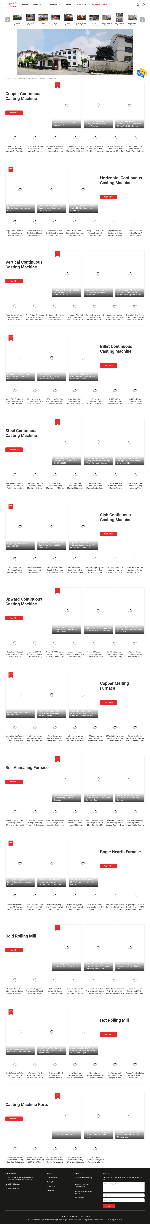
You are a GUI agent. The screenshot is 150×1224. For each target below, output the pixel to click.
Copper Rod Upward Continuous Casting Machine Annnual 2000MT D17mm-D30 (129, 629)
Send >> (109, 1206)
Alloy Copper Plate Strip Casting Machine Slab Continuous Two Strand (54, 149)
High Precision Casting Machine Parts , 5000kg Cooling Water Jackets (54, 1159)
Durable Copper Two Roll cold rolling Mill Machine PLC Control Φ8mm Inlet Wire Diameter (97, 966)
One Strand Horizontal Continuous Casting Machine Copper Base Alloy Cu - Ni (82, 208)
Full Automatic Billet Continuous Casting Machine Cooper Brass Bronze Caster (18, 376)
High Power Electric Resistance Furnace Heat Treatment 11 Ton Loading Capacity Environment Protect (50, 882)
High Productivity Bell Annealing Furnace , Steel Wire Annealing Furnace (128, 797)
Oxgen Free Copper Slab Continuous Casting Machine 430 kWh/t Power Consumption (82, 545)
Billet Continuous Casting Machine (116, 349)
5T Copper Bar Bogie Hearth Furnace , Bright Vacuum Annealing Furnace (19, 882)
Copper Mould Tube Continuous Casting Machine (65, 124)
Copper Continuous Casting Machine (23, 96)
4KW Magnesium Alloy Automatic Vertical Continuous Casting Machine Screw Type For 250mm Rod (129, 292)
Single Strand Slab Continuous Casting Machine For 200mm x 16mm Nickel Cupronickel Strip (75, 572)
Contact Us (50, 1191)
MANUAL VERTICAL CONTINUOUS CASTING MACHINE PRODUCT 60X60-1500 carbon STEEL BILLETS (66, 292)
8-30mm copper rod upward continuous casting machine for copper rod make (65, 629)
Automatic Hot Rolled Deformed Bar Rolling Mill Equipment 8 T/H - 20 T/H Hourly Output (82, 1050)
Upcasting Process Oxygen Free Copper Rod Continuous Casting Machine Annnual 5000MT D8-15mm (75, 656)
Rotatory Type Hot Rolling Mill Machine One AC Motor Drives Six (135, 1075)
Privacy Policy (85, 1216)
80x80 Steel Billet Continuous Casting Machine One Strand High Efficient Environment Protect (98, 461)
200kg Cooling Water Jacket (64, 1135)
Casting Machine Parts (26, 1104)
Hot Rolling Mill (114, 1020)
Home (7, 79)
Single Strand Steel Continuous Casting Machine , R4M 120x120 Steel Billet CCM (65, 461)
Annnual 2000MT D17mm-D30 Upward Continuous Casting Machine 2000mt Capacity (34, 656)
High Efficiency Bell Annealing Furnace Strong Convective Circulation (64, 797)
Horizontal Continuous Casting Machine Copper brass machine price (18, 208)
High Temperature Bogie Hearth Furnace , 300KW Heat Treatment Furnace (135, 907)
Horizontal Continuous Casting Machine (121, 180)
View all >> (14, 113)
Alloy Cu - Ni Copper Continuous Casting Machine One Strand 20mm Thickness (97, 124)
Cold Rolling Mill (20, 936)
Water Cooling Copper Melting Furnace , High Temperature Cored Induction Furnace (51, 713)
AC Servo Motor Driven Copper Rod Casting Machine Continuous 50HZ (98, 629)
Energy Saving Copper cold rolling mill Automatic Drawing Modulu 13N (129, 966)
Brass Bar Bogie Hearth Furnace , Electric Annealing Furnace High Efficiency (82, 882)
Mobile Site (73, 1216)
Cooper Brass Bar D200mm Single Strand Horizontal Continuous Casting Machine (51, 208)
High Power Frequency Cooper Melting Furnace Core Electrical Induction (75, 738)
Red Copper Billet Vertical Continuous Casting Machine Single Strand (55, 317)
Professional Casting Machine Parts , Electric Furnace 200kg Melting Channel (128, 1134)
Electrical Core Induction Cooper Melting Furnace (18, 713)
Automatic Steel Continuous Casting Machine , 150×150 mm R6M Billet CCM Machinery (54, 488)
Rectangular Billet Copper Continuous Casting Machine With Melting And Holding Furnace (129, 124)
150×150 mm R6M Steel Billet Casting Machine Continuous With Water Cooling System (82, 376)
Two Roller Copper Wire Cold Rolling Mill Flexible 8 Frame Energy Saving (34, 991)
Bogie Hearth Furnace (120, 851)
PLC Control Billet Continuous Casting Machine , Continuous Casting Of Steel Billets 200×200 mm (95, 403)
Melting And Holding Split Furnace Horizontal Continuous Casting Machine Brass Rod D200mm (95, 235)
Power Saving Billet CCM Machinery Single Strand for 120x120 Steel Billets (49, 376)
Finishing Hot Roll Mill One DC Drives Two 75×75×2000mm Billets (19, 1050)
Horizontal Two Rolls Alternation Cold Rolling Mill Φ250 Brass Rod (14, 991)
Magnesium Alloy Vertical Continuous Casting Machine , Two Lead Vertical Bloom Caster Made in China (15, 319)
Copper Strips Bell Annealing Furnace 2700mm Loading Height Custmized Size (98, 797)
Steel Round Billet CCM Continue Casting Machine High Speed (35, 486)
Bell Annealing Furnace (27, 767)
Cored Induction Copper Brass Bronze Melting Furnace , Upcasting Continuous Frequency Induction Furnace (83, 713)
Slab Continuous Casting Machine (116, 517)
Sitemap (62, 1216)
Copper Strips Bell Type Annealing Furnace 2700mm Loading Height (15, 822)
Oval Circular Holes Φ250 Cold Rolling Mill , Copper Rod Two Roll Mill (95, 991)
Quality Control (51, 1186)
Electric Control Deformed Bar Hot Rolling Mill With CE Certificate (95, 1075)
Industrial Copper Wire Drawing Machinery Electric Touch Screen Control (66, 966)
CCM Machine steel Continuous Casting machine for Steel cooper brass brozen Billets (129, 461)
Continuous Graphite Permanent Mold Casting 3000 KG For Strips (35, 1159)
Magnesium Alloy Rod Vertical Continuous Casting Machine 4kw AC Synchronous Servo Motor (75, 319)
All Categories (79, 1198)
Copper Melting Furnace (114, 686)
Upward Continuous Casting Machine (23, 601)
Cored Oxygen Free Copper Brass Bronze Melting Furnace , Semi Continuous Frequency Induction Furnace (55, 740)
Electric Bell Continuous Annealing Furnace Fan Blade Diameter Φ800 (94, 822)
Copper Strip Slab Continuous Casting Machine (18, 545)
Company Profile (52, 1177)
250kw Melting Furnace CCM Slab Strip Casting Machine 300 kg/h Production (51, 545)
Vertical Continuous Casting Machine (24, 264)
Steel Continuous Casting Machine (21, 433)
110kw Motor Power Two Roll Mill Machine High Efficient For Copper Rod (115, 991)
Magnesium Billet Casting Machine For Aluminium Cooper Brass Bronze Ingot (98, 292)
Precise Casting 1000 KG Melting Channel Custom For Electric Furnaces (97, 1134)
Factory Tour (51, 1182)
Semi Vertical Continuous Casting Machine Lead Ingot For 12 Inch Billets (35, 317)
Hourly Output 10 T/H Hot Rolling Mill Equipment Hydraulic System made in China (50, 1050)
